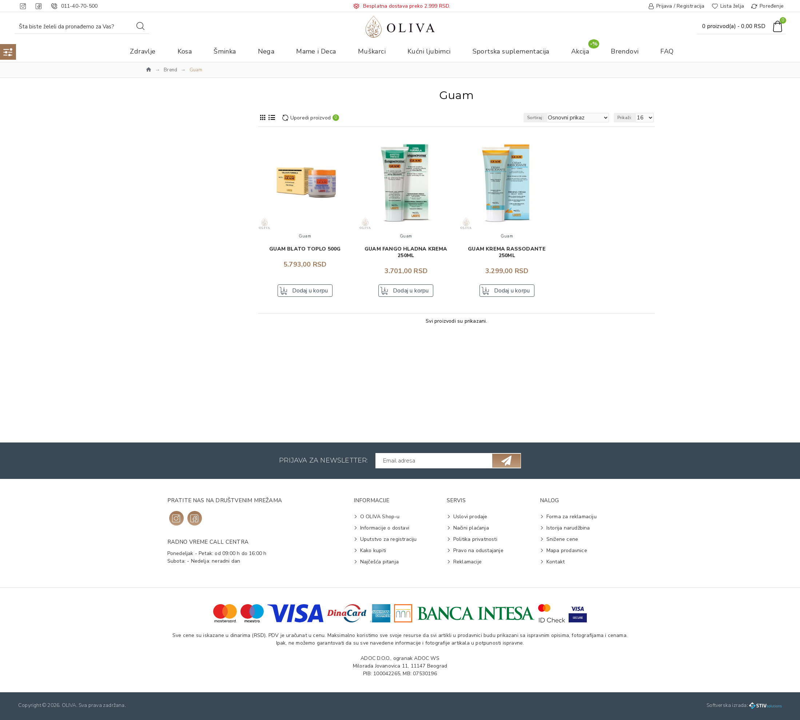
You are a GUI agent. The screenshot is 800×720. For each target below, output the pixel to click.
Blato (162, 369)
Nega (156, 167)
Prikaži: (628, 118)
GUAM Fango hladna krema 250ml (406, 252)
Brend (170, 70)
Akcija (157, 156)
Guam (163, 196)
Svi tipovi (166, 410)
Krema (163, 381)
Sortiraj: (548, 118)
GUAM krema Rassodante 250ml (507, 252)
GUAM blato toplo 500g (305, 249)
